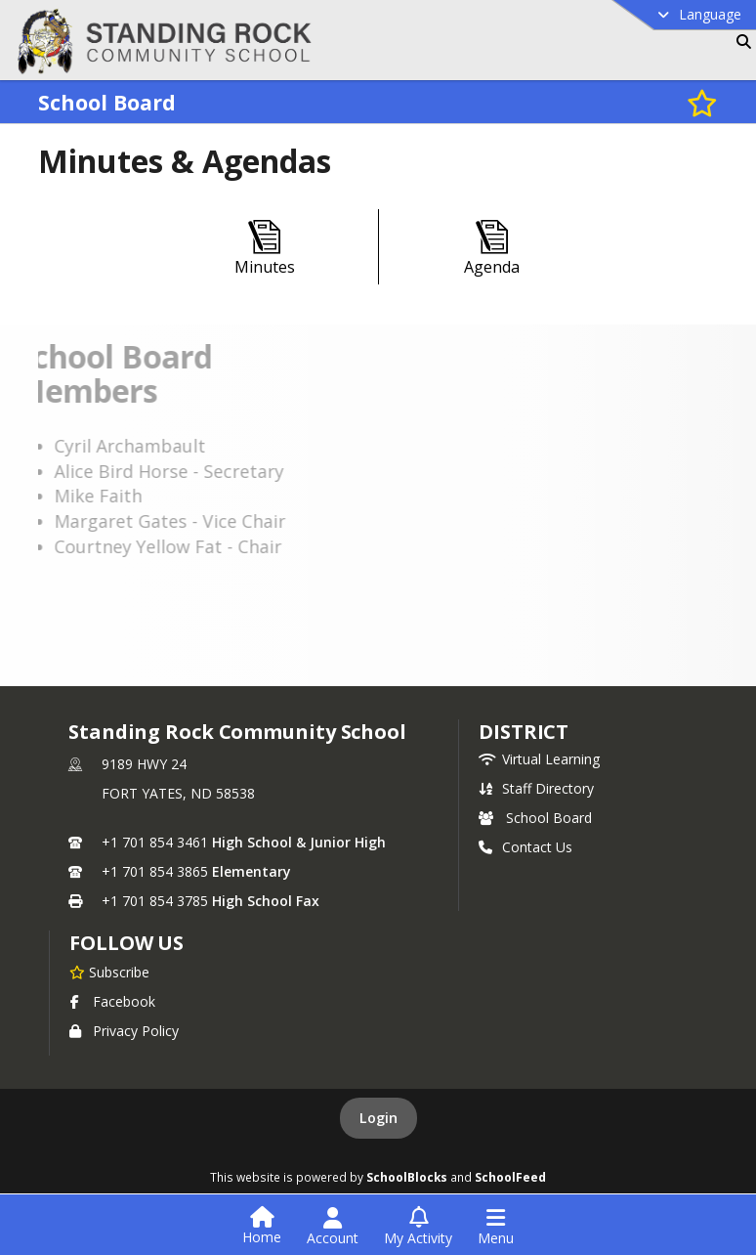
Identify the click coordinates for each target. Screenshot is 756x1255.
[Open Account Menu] (332, 1226)
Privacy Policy (124, 1030)
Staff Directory (536, 788)
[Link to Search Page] (740, 41)
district (523, 731)
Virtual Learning (539, 759)
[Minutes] (264, 249)
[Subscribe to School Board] (702, 102)
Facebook (112, 1001)
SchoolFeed (510, 1177)
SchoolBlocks (406, 1177)
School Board (535, 817)
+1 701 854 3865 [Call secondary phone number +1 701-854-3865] (155, 871)
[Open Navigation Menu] (496, 1226)
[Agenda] (492, 249)
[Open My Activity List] (418, 1226)
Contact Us (525, 847)
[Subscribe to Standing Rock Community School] (109, 971)
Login (378, 1117)
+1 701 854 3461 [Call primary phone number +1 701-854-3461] (155, 842)
